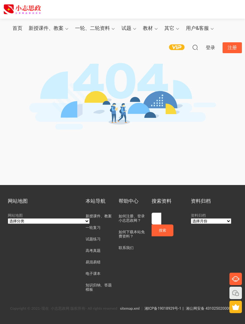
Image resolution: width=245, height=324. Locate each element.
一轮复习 (93, 227)
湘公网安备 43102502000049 (210, 308)
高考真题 (93, 250)
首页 (17, 28)
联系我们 (126, 248)
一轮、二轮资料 (92, 28)
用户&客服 (197, 28)
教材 (148, 28)
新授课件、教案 (46, 28)
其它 (169, 28)
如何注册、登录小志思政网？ (132, 218)
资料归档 (198, 215)
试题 (126, 28)
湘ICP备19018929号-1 (162, 308)
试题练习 (93, 239)
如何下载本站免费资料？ (132, 234)
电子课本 (93, 273)
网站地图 (15, 215)
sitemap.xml (130, 308)
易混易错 (93, 262)
